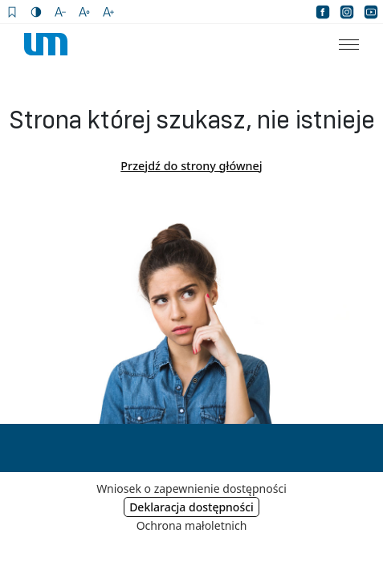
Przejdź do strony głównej (191, 165)
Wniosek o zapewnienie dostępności (191, 488)
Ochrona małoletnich (191, 525)
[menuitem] (339, 44)
